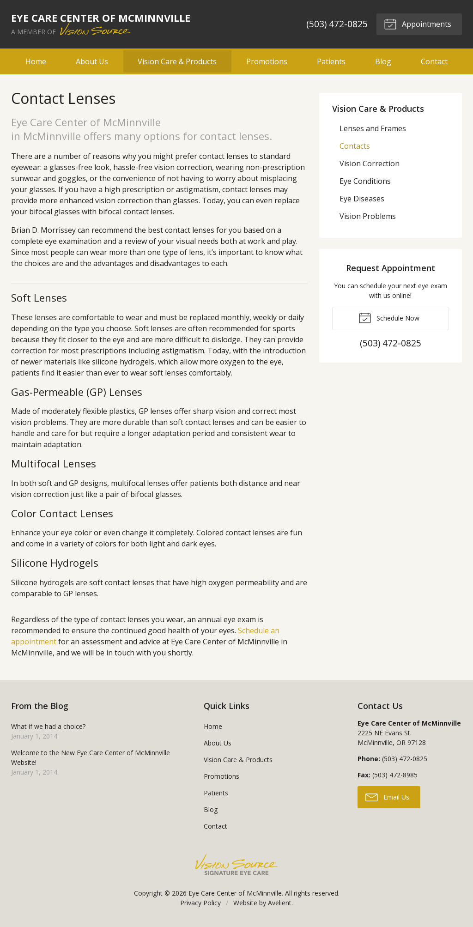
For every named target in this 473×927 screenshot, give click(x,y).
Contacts (355, 146)
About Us (92, 61)
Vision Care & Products (177, 61)
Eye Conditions (365, 181)
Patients (331, 61)
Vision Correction (370, 163)
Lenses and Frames (373, 128)
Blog (383, 61)
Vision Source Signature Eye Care (236, 864)
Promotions (266, 61)
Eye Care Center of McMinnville (235, 893)
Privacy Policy (200, 902)
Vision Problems (368, 216)
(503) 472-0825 (336, 24)
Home (35, 61)
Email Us (387, 796)
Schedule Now (388, 317)
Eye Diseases (362, 199)
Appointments (417, 23)
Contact (434, 61)
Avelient (279, 902)
